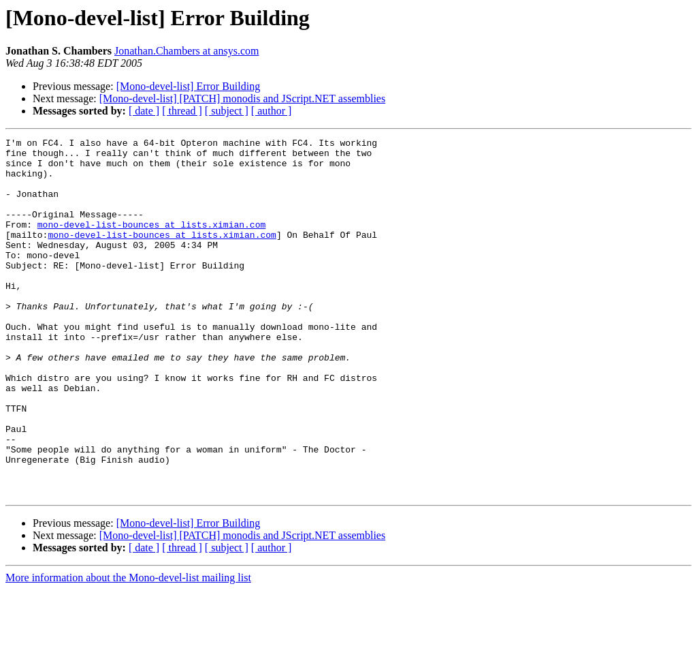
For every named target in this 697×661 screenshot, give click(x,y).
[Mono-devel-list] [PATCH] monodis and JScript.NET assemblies (242, 98)
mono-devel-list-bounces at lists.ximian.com (151, 242)
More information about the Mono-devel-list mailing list (128, 649)
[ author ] (271, 111)
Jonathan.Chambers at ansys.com (186, 51)
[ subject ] (226, 111)
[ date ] (144, 111)
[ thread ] (182, 111)
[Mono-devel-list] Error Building (188, 86)
